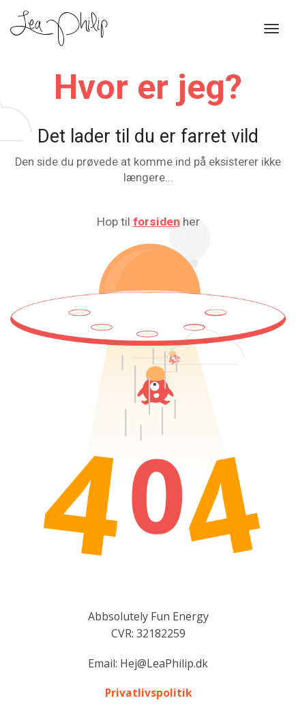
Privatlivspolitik (148, 693)
